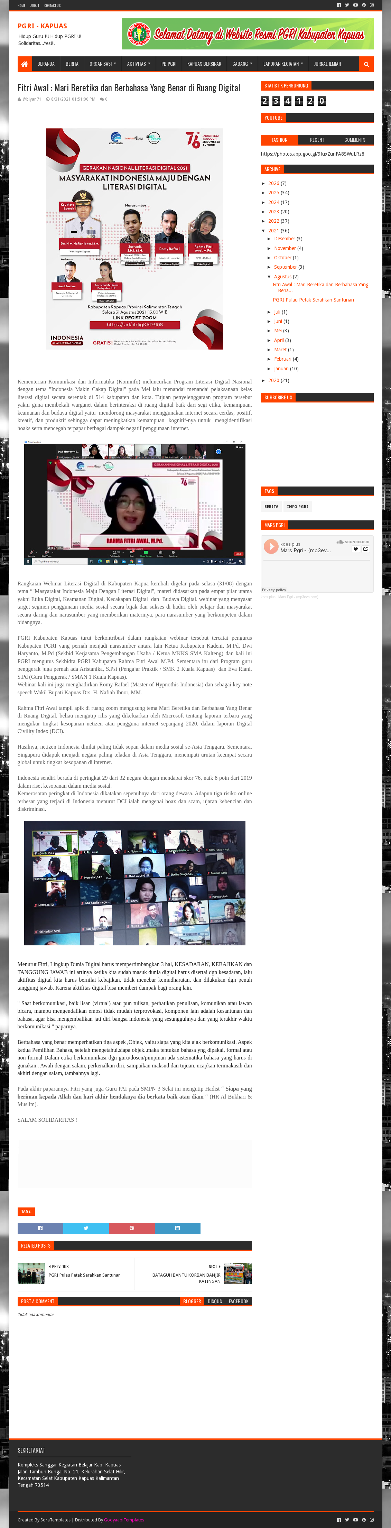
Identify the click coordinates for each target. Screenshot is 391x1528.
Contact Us (52, 5)
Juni (278, 321)
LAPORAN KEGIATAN (281, 63)
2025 (274, 192)
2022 (274, 221)
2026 (274, 183)
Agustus (283, 276)
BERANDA (46, 63)
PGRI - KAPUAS (42, 26)
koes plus (268, 597)
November (285, 248)
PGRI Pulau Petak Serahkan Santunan (313, 300)
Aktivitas (136, 63)
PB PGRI (168, 63)
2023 (274, 211)
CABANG (240, 63)
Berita (271, 506)
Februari (283, 359)
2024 (274, 202)
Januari (282, 368)
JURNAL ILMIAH (327, 63)
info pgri (297, 506)
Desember (285, 238)
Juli (278, 312)
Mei (278, 330)
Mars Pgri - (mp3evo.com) (298, 597)
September (286, 267)
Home (21, 5)
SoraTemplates (55, 1519)
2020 (274, 380)
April (279, 340)
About (34, 5)
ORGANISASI (101, 63)
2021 (274, 230)
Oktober (283, 257)
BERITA (72, 63)
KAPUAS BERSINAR (204, 63)
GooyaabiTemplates (124, 1519)
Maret (281, 349)
